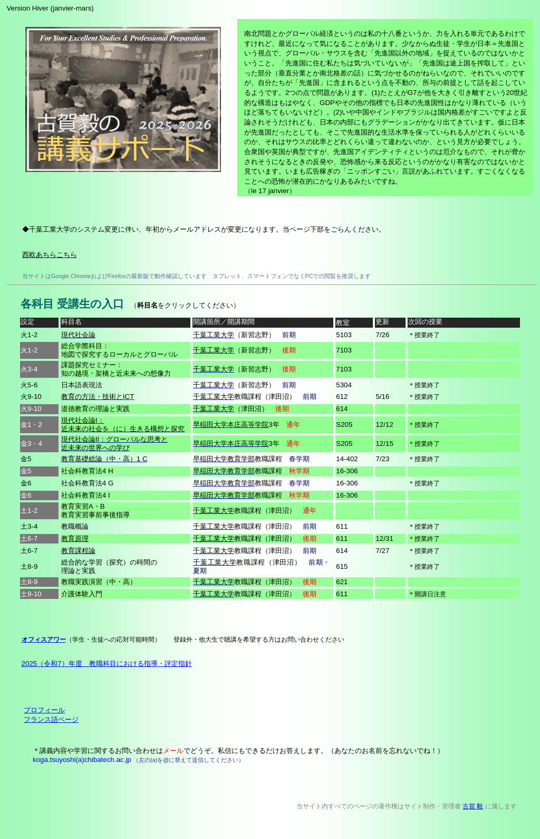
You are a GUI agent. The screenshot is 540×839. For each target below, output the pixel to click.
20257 (107, 664)
